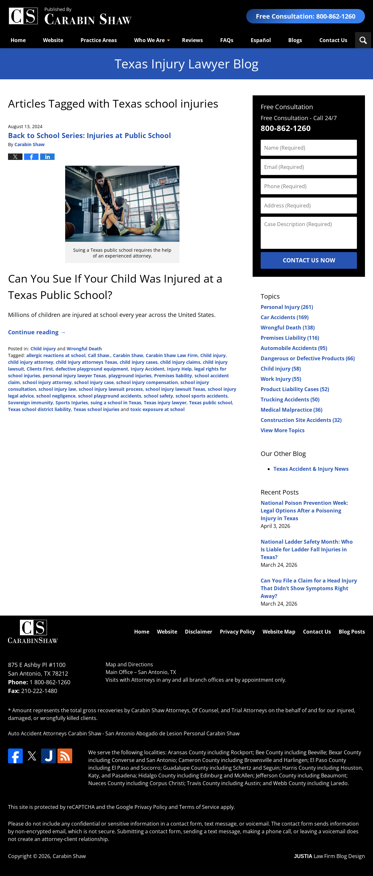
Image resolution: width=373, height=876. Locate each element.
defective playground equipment (92, 369)
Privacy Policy (237, 631)
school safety (158, 396)
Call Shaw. (99, 355)
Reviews (192, 40)
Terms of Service (199, 806)
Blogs (295, 40)
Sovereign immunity (30, 402)
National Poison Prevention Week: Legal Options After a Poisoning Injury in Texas (304, 510)
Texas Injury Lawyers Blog (70, 16)
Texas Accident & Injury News (311, 468)
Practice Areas (99, 40)
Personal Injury (287, 307)
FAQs (226, 40)
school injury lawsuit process (111, 389)
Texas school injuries (96, 409)
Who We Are (149, 40)
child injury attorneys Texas (86, 362)
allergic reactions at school (55, 355)
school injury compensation (147, 382)
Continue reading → (37, 332)
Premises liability (173, 375)
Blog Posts (352, 631)
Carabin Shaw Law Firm (172, 355)
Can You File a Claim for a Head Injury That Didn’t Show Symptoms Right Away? (309, 588)
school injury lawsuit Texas (175, 389)
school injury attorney (47, 382)
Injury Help (179, 369)
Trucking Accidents (290, 399)
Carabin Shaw (128, 355)
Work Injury (281, 378)
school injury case (94, 382)
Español (261, 40)
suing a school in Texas (116, 402)
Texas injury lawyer (165, 402)
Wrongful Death (84, 349)
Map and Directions (129, 664)
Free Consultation (287, 106)
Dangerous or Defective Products (308, 358)
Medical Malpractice (291, 409)
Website (53, 40)
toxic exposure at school (157, 409)
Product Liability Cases (295, 389)
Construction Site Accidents (301, 420)
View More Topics (283, 430)
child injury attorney (30, 362)
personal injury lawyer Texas (74, 375)
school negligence (55, 396)
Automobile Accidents (294, 348)
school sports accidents (202, 396)
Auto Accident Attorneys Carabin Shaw (54, 733)
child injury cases (139, 362)
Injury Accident (147, 369)
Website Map (279, 631)
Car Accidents (284, 317)
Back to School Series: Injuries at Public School (89, 135)
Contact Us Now (309, 260)
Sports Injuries (72, 402)
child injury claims (180, 362)
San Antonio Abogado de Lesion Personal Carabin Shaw (172, 733)
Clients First (40, 369)
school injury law (57, 389)
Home (18, 40)
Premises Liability (290, 337)
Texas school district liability (39, 409)
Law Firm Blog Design (329, 856)
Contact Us (333, 40)
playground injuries (130, 375)
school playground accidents (109, 396)
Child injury (43, 349)
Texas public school (210, 402)
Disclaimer (198, 631)
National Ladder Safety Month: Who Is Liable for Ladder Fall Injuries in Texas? (307, 549)
